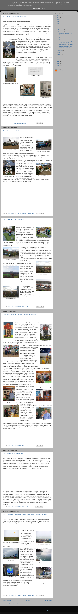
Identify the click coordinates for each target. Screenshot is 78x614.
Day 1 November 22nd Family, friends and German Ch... (65, 47)
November (60, 31)
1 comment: (30, 506)
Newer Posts (7, 600)
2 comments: (30, 123)
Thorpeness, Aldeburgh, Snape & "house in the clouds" (20, 314)
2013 (58, 65)
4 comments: (30, 445)
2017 (58, 57)
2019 (58, 26)
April (59, 54)
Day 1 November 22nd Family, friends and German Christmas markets (25, 515)
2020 (58, 23)
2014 (58, 63)
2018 (58, 28)
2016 (58, 59)
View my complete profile (61, 73)
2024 (58, 17)
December (60, 29)
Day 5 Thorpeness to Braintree (12, 131)
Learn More (36, 8)
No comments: (30, 213)
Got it (43, 8)
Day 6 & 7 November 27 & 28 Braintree (15, 17)
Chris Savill (60, 70)
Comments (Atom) (13, 603)
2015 (58, 61)
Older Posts (48, 600)
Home (28, 600)
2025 (58, 15)
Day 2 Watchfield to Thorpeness (13, 453)
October (60, 50)
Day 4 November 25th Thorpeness (13, 219)
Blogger (47, 610)
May (59, 52)
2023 (58, 19)
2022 (58, 21)
